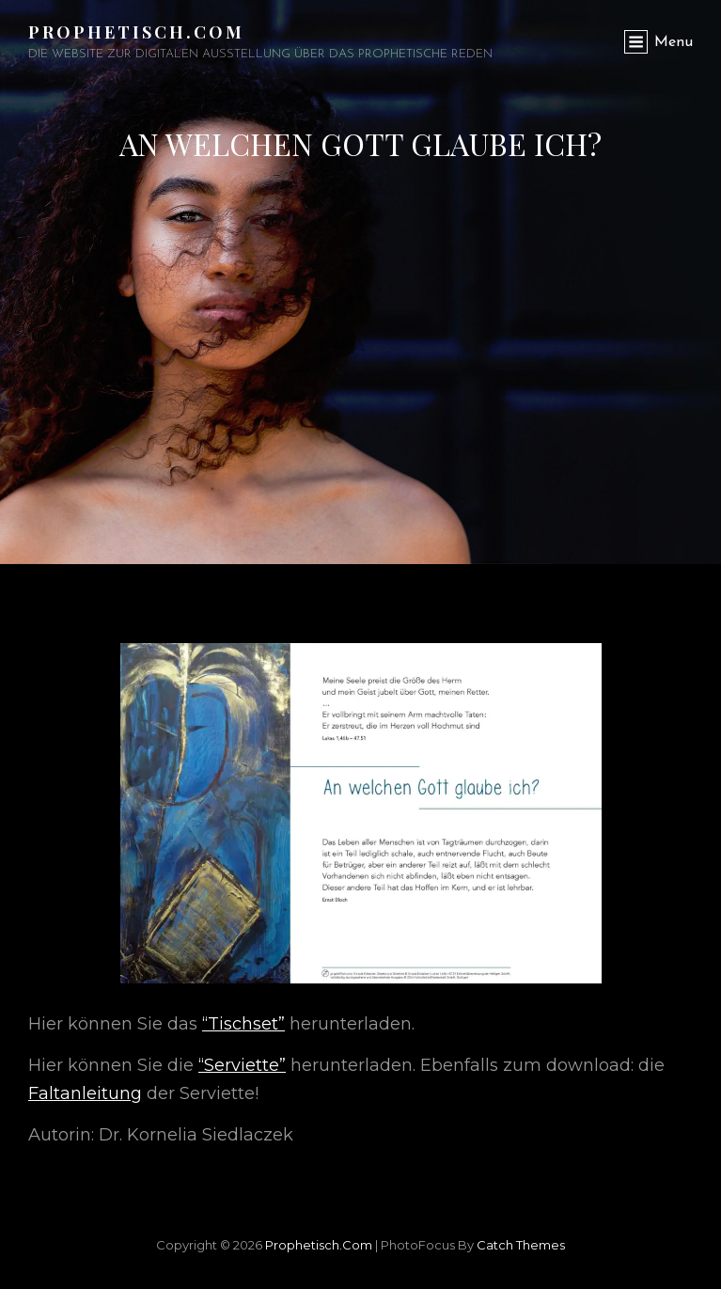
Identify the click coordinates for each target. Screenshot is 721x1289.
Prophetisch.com (136, 32)
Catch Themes (521, 1244)
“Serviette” (242, 1065)
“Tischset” (243, 1024)
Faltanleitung (85, 1093)
